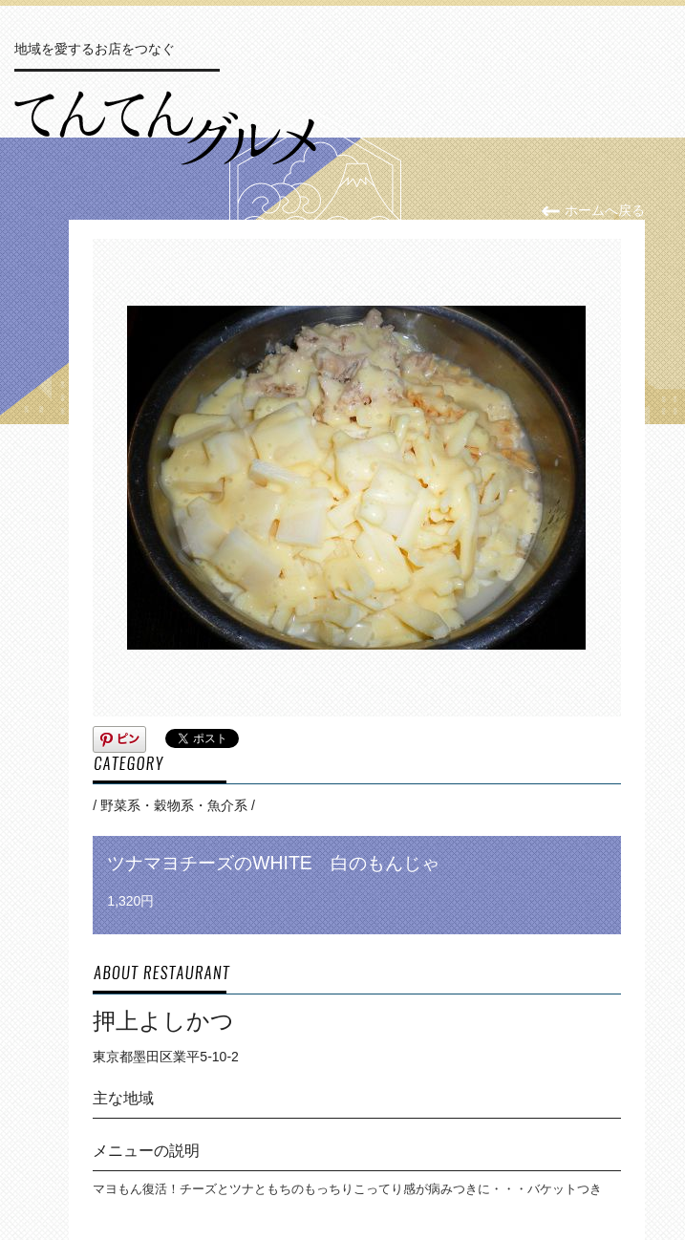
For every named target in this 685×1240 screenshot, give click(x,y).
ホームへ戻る (593, 210)
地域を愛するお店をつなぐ (94, 48)
